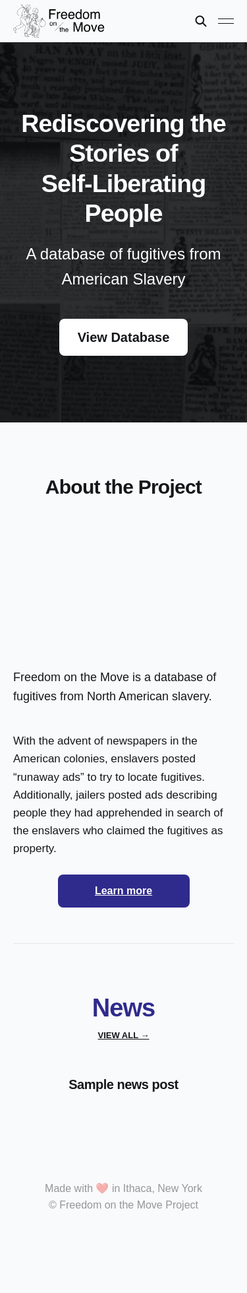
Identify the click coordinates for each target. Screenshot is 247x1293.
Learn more (123, 890)
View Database (124, 337)
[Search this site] (201, 21)
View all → (124, 1035)
